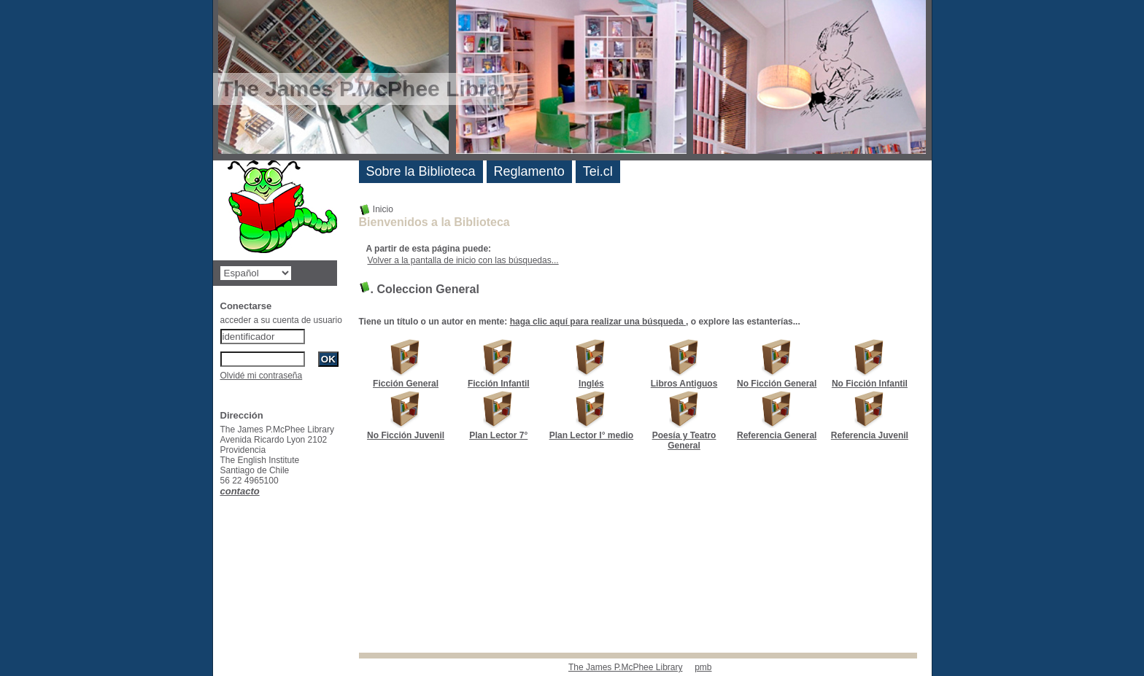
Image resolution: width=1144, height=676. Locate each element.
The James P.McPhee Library (625, 667)
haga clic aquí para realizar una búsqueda (598, 321)
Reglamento (529, 171)
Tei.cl (598, 171)
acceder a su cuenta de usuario (281, 320)
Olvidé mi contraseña (261, 375)
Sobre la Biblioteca (421, 171)
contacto (240, 491)
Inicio (376, 209)
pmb (703, 667)
